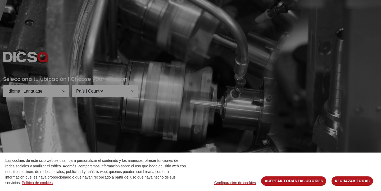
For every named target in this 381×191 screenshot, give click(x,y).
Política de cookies (37, 183)
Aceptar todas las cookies (294, 181)
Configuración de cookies (235, 183)
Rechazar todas (352, 181)
